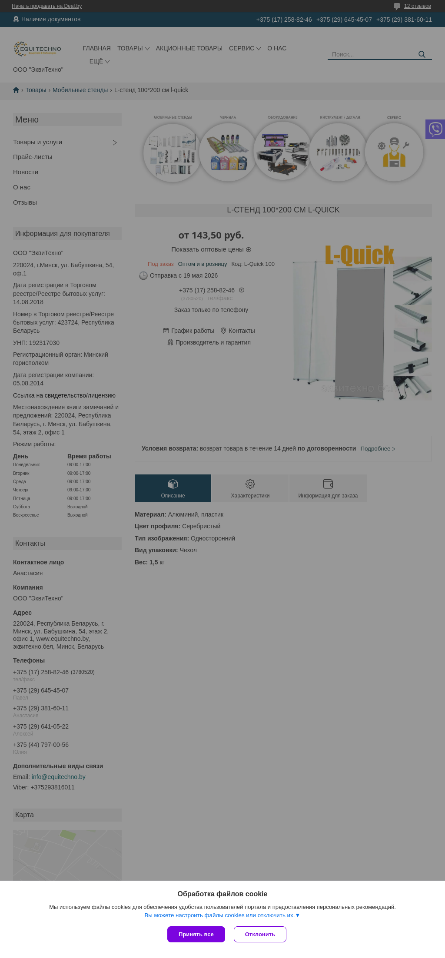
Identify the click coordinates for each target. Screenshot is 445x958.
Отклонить (260, 934)
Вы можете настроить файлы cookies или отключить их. (219, 915)
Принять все (196, 934)
